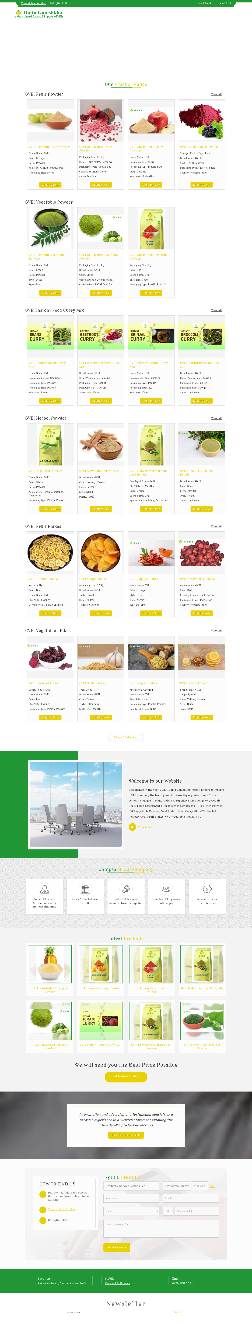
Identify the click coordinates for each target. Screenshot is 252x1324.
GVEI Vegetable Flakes (48, 630)
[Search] (236, 14)
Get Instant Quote (126, 1077)
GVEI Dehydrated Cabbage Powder (50, 1046)
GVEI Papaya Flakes (144, 579)
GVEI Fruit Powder (44, 94)
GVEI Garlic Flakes (92, 683)
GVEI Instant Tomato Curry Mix (100, 1044)
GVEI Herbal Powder (46, 418)
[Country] (131, 1211)
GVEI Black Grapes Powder (199, 147)
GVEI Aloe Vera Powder (45, 470)
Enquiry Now (50, 184)
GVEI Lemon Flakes (193, 683)
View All (216, 94)
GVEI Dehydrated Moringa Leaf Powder (151, 1046)
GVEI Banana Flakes (43, 579)
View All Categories (126, 737)
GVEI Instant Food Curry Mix (54, 310)
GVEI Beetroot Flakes (44, 683)
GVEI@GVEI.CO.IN (60, 3)
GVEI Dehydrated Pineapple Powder (50, 990)
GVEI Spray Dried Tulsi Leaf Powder (202, 1046)
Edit (212, 1186)
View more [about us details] (145, 827)
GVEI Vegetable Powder (49, 202)
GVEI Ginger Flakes (143, 683)
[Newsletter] (126, 1312)
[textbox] (200, 1185)
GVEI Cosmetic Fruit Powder (49, 147)
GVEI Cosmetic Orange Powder (100, 988)
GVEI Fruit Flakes (43, 526)
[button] (33, 3)
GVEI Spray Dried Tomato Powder (151, 990)
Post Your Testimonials (126, 1135)
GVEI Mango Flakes (93, 579)
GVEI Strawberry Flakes (197, 579)
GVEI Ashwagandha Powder (99, 470)
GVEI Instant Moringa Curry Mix (202, 988)
